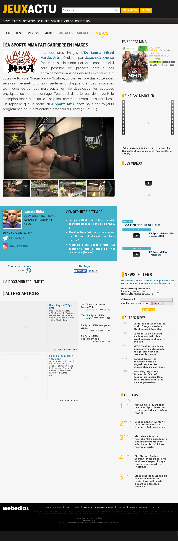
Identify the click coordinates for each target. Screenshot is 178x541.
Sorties (56, 21)
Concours (82, 21)
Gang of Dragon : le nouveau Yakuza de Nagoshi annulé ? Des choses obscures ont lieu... (150, 363)
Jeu (7, 33)
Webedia (99, 518)
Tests (16, 21)
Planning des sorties (133, 291)
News (7, 21)
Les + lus (131, 395)
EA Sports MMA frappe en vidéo (96, 326)
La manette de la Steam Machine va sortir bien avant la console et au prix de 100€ (149, 337)
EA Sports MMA (62, 104)
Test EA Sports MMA (93, 315)
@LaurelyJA (13, 238)
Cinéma (146, 10)
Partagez (85, 266)
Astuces (43, 21)
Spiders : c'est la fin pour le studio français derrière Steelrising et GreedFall (149, 326)
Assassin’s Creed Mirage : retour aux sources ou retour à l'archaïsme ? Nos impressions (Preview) (92, 248)
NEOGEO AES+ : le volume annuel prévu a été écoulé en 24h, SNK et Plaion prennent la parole (149, 350)
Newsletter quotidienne (135, 288)
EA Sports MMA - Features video (90, 337)
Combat (158, 48)
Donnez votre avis (19, 266)
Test (19, 33)
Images (49, 33)
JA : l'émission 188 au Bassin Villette (93, 305)
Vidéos (68, 21)
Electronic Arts (97, 58)
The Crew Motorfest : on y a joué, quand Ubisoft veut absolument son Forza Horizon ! (92, 236)
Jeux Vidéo (130, 10)
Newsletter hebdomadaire (137, 294)
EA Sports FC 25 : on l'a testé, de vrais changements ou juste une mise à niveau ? (92, 224)
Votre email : (128, 299)
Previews (29, 21)
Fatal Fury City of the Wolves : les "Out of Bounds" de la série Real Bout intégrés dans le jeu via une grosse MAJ (148, 377)
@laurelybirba (15, 246)
